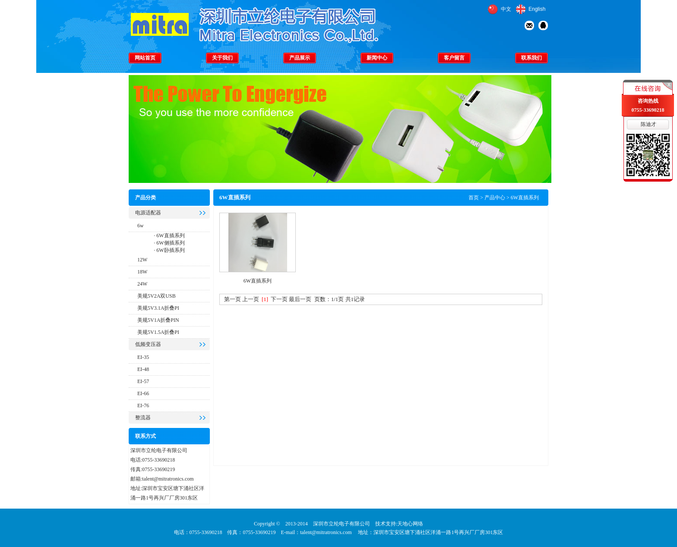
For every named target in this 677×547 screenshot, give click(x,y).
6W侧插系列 (169, 243)
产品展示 (299, 58)
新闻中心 (377, 58)
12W (142, 260)
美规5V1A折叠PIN (158, 320)
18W (142, 272)
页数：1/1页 (329, 299)
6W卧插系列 (169, 250)
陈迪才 (648, 124)
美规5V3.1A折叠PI (158, 308)
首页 (473, 198)
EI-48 (143, 369)
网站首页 (145, 58)
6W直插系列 (169, 236)
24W (142, 284)
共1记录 (355, 299)
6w (140, 226)
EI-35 (143, 357)
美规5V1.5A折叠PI (158, 332)
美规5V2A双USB (156, 296)
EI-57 (143, 381)
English (536, 9)
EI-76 (143, 405)
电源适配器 (148, 213)
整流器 (143, 418)
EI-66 (143, 393)
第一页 (232, 299)
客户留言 (454, 58)
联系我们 (531, 58)
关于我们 (222, 58)
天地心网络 (410, 524)
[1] (265, 299)
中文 (506, 9)
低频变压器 (148, 344)
